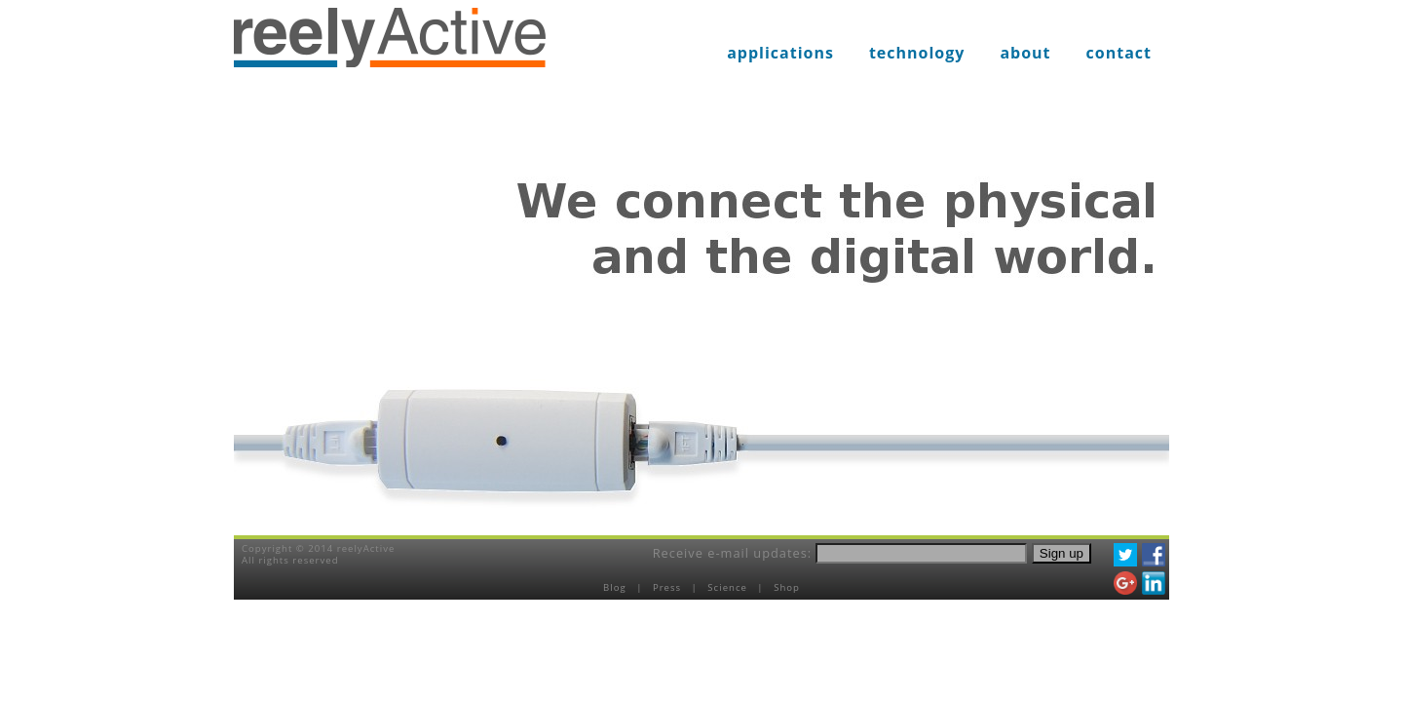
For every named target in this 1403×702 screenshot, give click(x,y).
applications (780, 52)
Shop (787, 587)
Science (728, 587)
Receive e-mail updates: (732, 553)
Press (669, 587)
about (1025, 52)
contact (1119, 52)
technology (917, 52)
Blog (616, 587)
